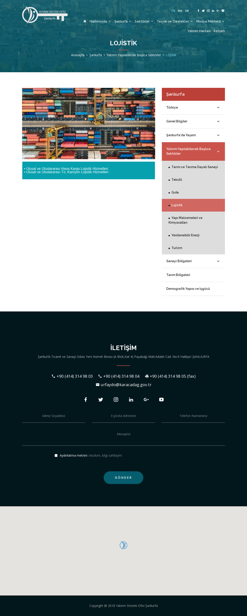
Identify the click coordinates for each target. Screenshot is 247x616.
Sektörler (144, 21)
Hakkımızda (100, 21)
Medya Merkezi (210, 21)
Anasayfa (77, 55)
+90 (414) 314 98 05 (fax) (170, 376)
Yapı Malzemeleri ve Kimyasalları (185, 220)
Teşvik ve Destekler (175, 21)
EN (180, 10)
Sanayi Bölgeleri (193, 261)
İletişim (219, 31)
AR (187, 10)
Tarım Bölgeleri (178, 275)
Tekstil (176, 179)
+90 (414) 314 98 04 (118, 376)
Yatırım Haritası (199, 31)
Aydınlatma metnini (73, 455)
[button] (123, 545)
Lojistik (171, 55)
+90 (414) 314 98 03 (72, 376)
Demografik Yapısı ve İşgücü (188, 288)
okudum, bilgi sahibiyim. (89, 455)
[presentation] (196, 459)
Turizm (176, 248)
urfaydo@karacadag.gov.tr (124, 385)
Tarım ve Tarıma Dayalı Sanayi (194, 167)
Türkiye (193, 107)
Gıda (175, 192)
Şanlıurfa (123, 21)
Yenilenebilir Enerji (185, 235)
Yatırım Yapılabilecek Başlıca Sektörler (134, 55)
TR (173, 10)
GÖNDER (123, 478)
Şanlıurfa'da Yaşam (193, 135)
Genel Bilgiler (193, 121)
